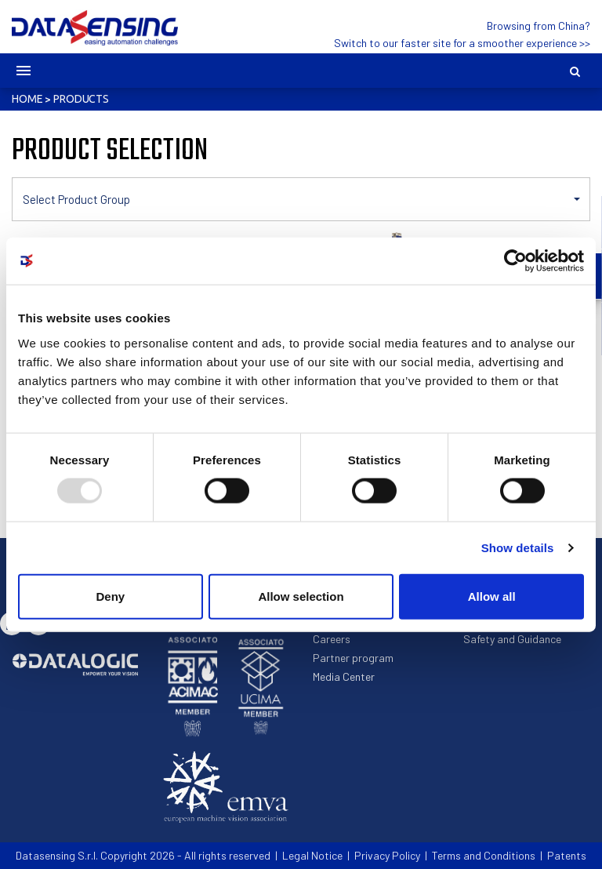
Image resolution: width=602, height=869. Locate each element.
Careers (331, 638)
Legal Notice (312, 855)
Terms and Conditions (483, 855)
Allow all (492, 595)
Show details (517, 547)
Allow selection (300, 595)
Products (81, 99)
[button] (301, 199)
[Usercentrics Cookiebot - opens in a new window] (515, 261)
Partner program (353, 657)
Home (27, 99)
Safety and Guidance (512, 638)
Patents (566, 855)
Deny (110, 595)
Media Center (344, 676)
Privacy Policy (387, 855)
